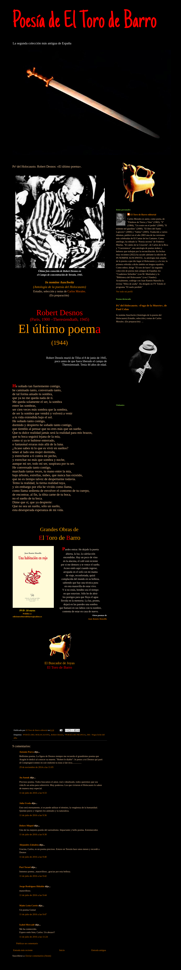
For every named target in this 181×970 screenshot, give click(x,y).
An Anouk (24, 777)
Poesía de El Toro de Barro (84, 22)
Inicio (62, 950)
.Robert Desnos (57, 734)
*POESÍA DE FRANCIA (75, 734)
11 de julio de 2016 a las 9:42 (33, 876)
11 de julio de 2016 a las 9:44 (33, 895)
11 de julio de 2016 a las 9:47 (33, 914)
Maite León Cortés (28, 905)
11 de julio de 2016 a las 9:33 (33, 793)
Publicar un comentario (27, 943)
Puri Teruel (25, 867)
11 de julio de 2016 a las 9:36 (33, 815)
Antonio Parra (26, 752)
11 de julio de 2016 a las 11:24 (33, 937)
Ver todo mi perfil (124, 291)
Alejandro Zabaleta (29, 845)
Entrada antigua (98, 950)
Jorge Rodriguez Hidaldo (31, 886)
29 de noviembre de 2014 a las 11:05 (36, 767)
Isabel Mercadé (26, 924)
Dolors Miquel (26, 825)
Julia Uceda (25, 803)
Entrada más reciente (23, 950)
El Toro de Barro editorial (143, 214)
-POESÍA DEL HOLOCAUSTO (36, 734)
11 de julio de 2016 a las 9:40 (33, 857)
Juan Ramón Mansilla (97, 619)
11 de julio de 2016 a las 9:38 (33, 834)
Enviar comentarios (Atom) (38, 956)
